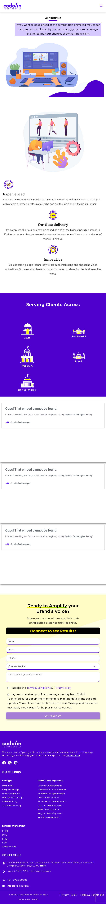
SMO (5, 839)
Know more (73, 755)
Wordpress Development (52, 801)
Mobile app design (12, 797)
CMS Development (48, 797)
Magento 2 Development (52, 789)
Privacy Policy (62, 687)
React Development (49, 817)
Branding (7, 785)
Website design (11, 793)
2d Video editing (11, 805)
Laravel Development (50, 785)
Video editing (9, 801)
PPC (4, 835)
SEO (4, 842)
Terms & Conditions (39, 687)
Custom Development (50, 805)
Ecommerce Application (51, 793)
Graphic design (10, 789)
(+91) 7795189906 (17, 879)
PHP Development (48, 809)
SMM (5, 831)
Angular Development (50, 813)
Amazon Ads (9, 846)
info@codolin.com (18, 885)
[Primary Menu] (101, 6)
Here (43, 865)
